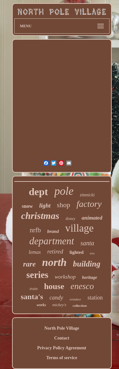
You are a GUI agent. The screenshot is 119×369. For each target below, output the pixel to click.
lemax (35, 252)
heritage (89, 277)
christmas (40, 215)
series (37, 275)
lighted (76, 252)
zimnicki (87, 195)
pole (63, 191)
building (86, 264)
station (95, 297)
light (44, 205)
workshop (65, 277)
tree (92, 253)
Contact (61, 338)
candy (56, 297)
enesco (82, 286)
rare (29, 264)
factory (89, 204)
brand (53, 231)
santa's (32, 297)
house (54, 286)
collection (80, 305)
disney (71, 218)
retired (55, 251)
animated (92, 218)
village (79, 228)
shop (63, 205)
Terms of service (61, 357)
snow (27, 206)
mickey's (59, 304)
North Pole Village (61, 328)
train (33, 288)
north (54, 262)
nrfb (35, 230)
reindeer (75, 299)
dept (38, 191)
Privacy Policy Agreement (61, 348)
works (41, 305)
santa (87, 243)
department (51, 241)
